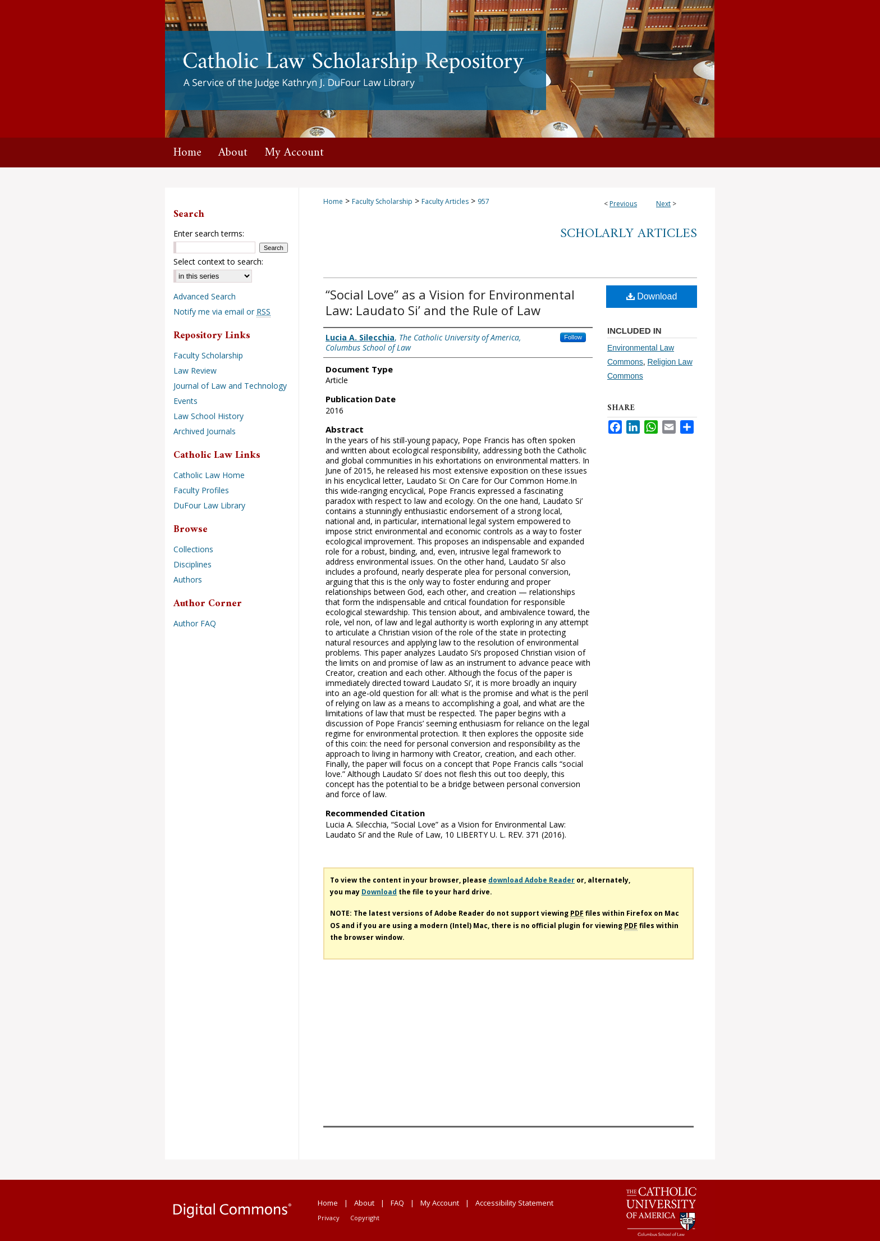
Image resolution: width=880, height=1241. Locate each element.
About (364, 1203)
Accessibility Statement (514, 1203)
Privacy (329, 1217)
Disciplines (192, 564)
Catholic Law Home (209, 475)
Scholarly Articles (628, 234)
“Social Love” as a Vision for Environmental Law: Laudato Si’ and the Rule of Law (450, 302)
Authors (187, 579)
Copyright (364, 1217)
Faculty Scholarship (382, 201)
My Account (439, 1203)
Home (333, 201)
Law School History (208, 416)
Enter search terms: (208, 233)
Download (651, 296)
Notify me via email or (222, 311)
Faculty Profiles (201, 490)
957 (483, 201)
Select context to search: (218, 261)
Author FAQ (194, 623)
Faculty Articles (445, 201)
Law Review (195, 370)
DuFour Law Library (209, 505)
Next (663, 203)
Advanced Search (204, 296)
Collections (193, 549)
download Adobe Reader (531, 880)
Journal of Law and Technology (230, 385)
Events (185, 401)
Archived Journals (204, 431)
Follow (573, 337)
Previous (623, 203)
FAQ (397, 1203)
